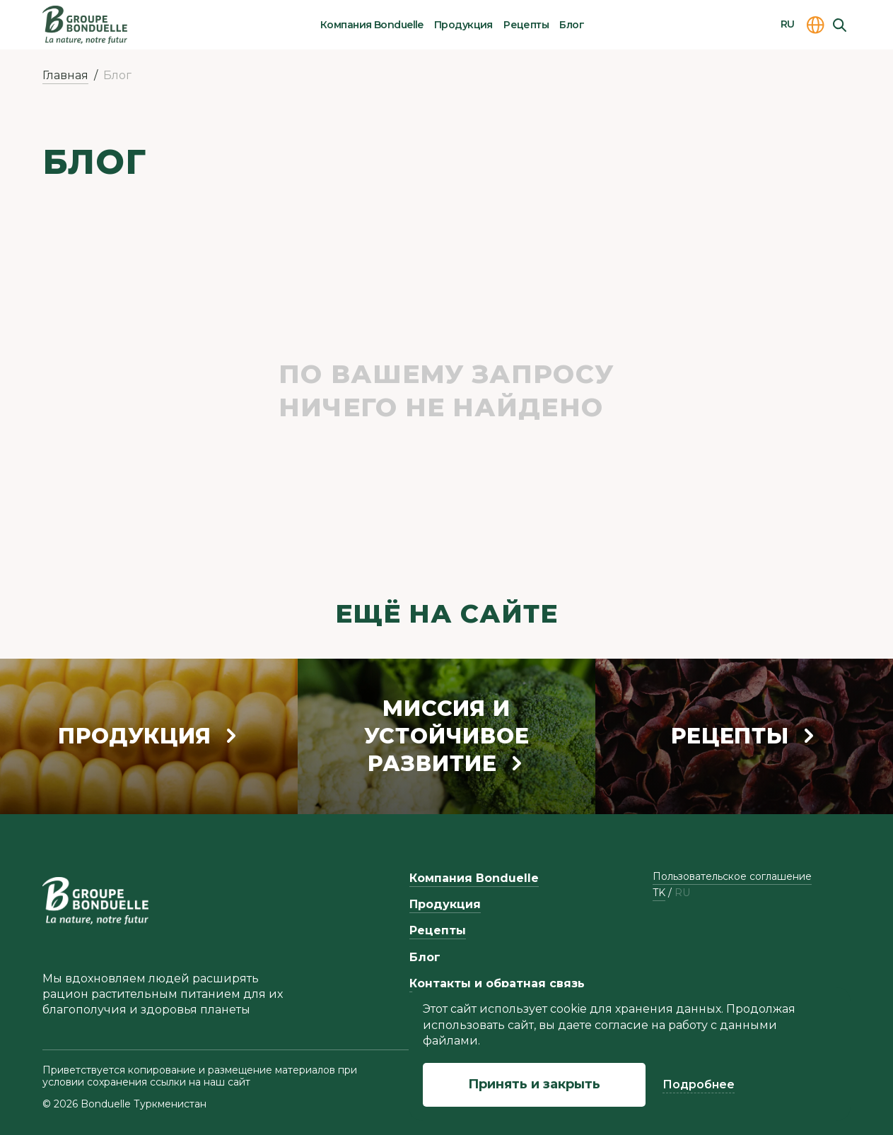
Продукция (463, 24)
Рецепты (526, 24)
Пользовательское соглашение (732, 876)
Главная (65, 75)
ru (682, 893)
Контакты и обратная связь (497, 983)
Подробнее (699, 1084)
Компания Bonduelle (372, 24)
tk (659, 893)
